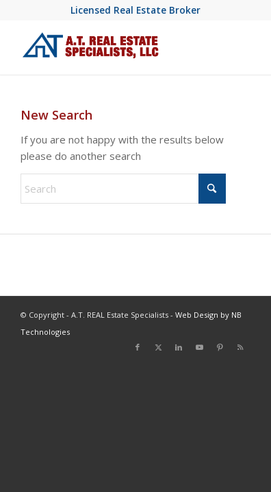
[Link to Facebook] (137, 347)
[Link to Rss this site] (240, 347)
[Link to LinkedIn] (178, 347)
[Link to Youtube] (199, 347)
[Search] (123, 189)
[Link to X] (158, 347)
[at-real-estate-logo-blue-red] (113, 47)
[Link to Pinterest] (219, 347)
